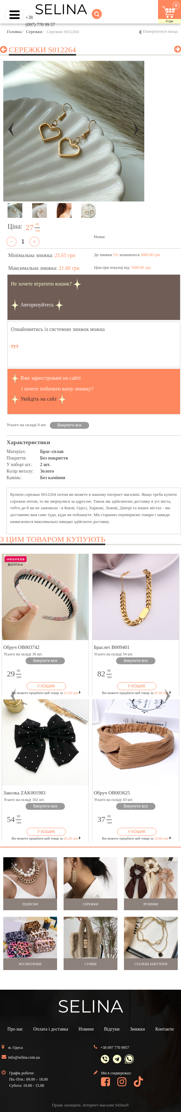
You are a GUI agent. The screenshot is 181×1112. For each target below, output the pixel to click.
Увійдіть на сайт (38, 398)
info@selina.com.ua (24, 1057)
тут (15, 346)
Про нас (15, 1029)
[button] (13, 696)
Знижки (137, 1029)
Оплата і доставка (50, 1029)
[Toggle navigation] (14, 14)
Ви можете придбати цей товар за (45, 693)
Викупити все (69, 425)
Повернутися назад (160, 31)
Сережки (34, 31)
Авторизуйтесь (37, 304)
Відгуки (111, 1029)
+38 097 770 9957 (114, 1047)
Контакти (164, 1029)
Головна (14, 31)
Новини (86, 1029)
